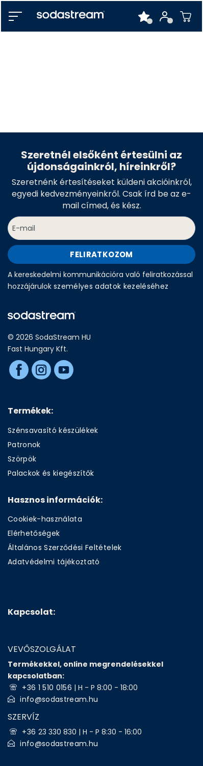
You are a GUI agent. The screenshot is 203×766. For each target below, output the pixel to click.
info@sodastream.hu (59, 699)
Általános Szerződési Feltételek (65, 547)
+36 (30, 732)
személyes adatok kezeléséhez (111, 286)
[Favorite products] (144, 16)
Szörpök (22, 459)
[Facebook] (19, 369)
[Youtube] (63, 369)
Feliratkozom (101, 254)
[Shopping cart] (186, 16)
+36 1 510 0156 (47, 687)
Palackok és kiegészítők (51, 473)
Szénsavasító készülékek (53, 430)
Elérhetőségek (34, 533)
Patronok (24, 445)
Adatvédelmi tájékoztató (54, 562)
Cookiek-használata (45, 519)
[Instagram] (41, 369)
